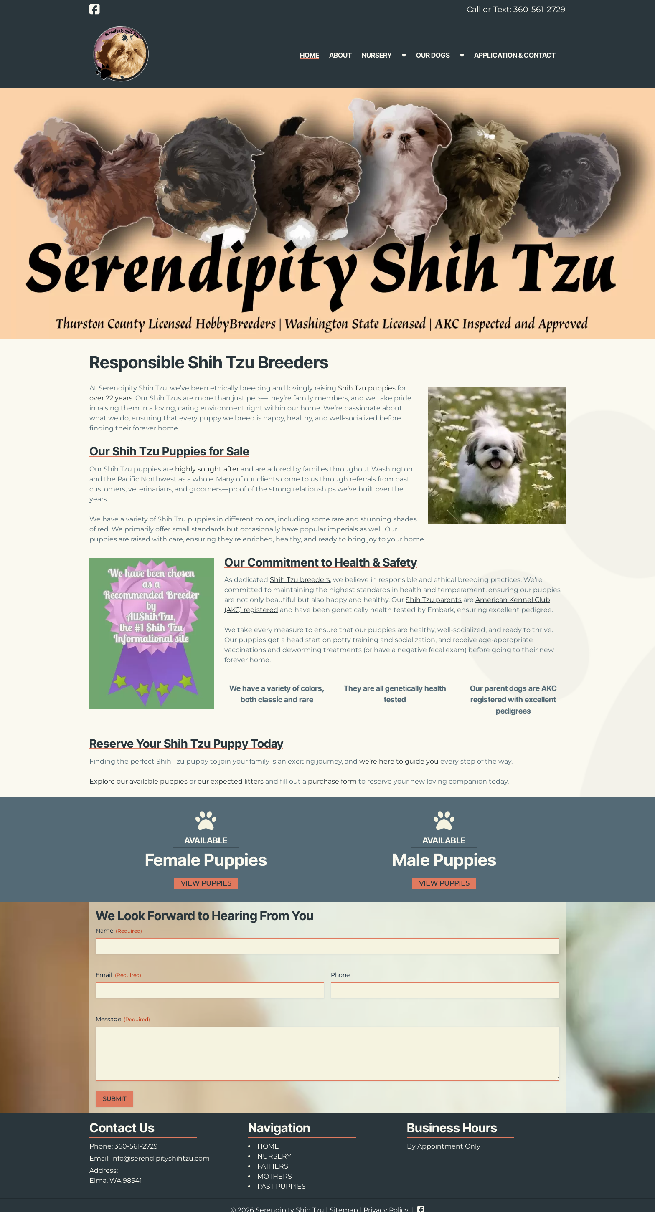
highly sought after (207, 469)
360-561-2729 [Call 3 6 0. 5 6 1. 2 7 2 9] (136, 1146)
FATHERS (272, 1166)
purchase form (332, 781)
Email (118, 975)
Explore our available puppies (138, 781)
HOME (309, 55)
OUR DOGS (433, 55)
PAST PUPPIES (281, 1186)
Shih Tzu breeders (300, 580)
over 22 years (110, 398)
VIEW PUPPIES (206, 883)
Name (119, 930)
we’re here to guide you (399, 761)
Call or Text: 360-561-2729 (516, 9)
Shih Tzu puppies (367, 388)
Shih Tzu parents (434, 600)
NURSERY (377, 55)
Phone (340, 975)
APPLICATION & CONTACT (515, 55)
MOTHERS (274, 1176)
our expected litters (231, 781)
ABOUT (340, 55)
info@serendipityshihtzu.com (160, 1158)
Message (123, 1019)
